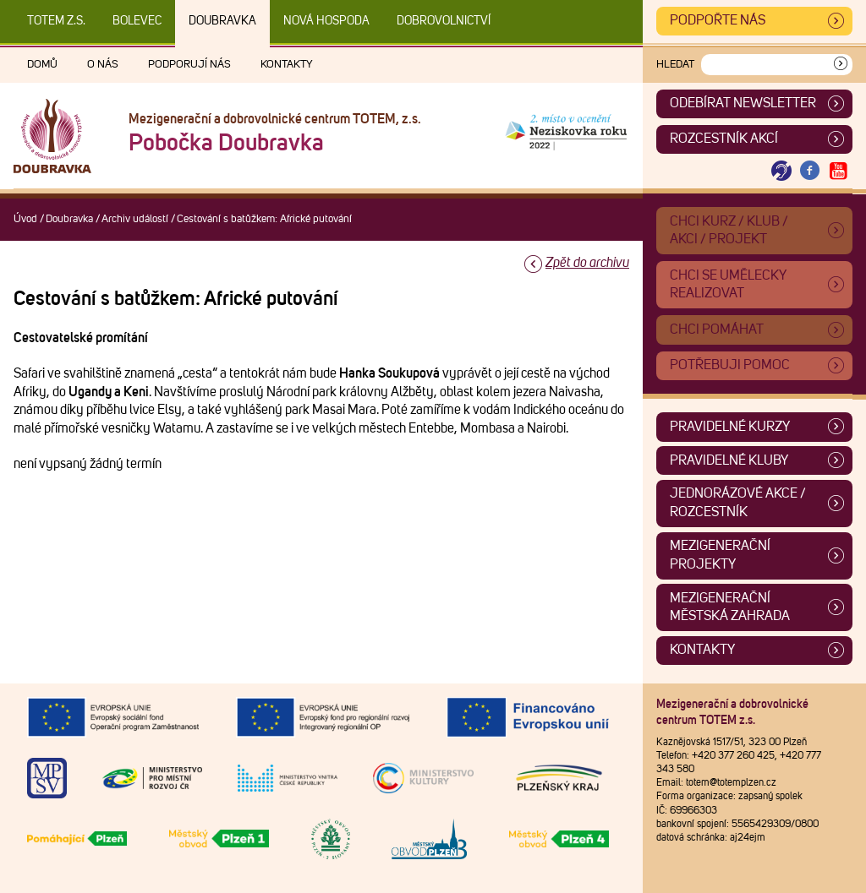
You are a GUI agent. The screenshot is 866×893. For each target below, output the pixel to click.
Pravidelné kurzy (730, 426)
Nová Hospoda (326, 21)
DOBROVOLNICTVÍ (444, 21)
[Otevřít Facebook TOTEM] (810, 171)
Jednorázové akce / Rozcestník (738, 503)
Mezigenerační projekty (720, 555)
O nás (102, 64)
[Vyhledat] (840, 64)
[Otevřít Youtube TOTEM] (838, 171)
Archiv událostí (134, 219)
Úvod (25, 219)
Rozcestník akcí (724, 138)
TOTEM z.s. (56, 21)
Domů (42, 64)
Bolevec (137, 21)
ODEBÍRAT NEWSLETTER (743, 103)
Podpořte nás (717, 20)
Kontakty (286, 64)
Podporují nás (189, 64)
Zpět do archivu (587, 263)
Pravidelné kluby (729, 460)
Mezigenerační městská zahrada (730, 607)
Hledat (675, 64)
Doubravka (222, 21)
